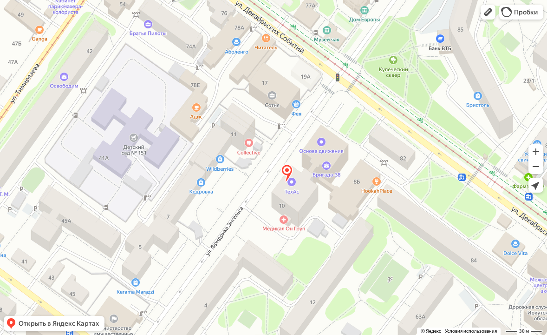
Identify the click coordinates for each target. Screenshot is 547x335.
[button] (488, 12)
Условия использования (471, 331)
